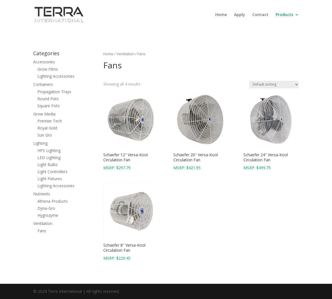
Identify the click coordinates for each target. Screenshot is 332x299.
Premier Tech (49, 121)
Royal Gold (47, 128)
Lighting (40, 143)
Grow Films (47, 69)
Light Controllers (52, 171)
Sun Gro (44, 135)
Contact (260, 15)
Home (221, 15)
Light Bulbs (47, 164)
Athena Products (52, 201)
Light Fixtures (49, 178)
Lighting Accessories (56, 76)
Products (284, 15)
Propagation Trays (54, 91)
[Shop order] (274, 84)
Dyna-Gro (46, 208)
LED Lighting (48, 157)
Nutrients (41, 194)
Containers (43, 84)
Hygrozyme (47, 215)
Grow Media (44, 114)
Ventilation (125, 53)
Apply (239, 15)
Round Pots (48, 98)
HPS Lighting (48, 150)
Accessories (44, 61)
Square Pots (48, 105)
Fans (41, 230)
